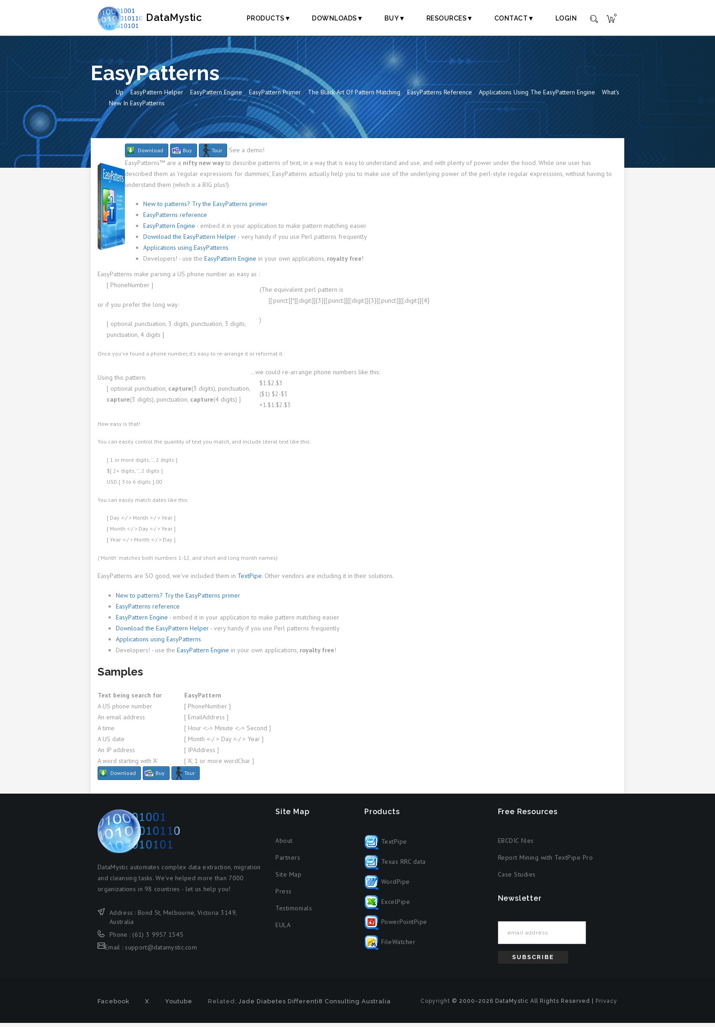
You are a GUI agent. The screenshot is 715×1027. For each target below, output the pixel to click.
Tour (217, 154)
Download (150, 154)
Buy (187, 154)
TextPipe (250, 580)
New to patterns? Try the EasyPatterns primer (205, 208)
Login (566, 18)
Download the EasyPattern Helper (189, 241)
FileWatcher (389, 945)
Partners (287, 861)
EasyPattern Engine (216, 96)
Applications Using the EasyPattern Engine (537, 96)
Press (283, 895)
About (284, 844)
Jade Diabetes (262, 1005)
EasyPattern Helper (156, 96)
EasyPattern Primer (275, 96)
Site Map (288, 878)
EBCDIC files (516, 844)
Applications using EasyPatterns (185, 252)
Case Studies (517, 878)
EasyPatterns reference (175, 219)
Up (120, 96)
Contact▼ (514, 18)
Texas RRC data (395, 865)
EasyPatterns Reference (439, 96)
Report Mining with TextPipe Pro (545, 861)
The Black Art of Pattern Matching (354, 96)
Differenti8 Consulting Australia (339, 1005)
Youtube (178, 1005)
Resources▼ (449, 18)
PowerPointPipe (395, 925)
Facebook (114, 1005)
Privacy (606, 1005)
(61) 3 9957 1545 (157, 938)
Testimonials (293, 912)
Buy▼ (394, 18)
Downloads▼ (337, 18)
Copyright (435, 1005)
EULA (282, 928)
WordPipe (387, 885)
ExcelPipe (387, 905)
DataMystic (159, 18)
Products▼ (269, 18)
